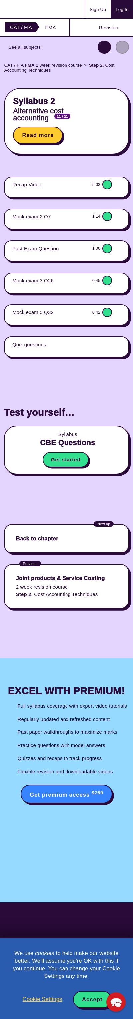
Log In (122, 9)
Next (122, 47)
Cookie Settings (42, 999)
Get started (66, 459)
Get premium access (66, 794)
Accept (92, 999)
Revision (108, 27)
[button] (116, 1002)
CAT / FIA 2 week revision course (43, 65)
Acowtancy (31, 9)
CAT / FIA (21, 27)
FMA (50, 27)
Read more (38, 135)
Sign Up (98, 9)
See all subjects (25, 47)
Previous (104, 47)
